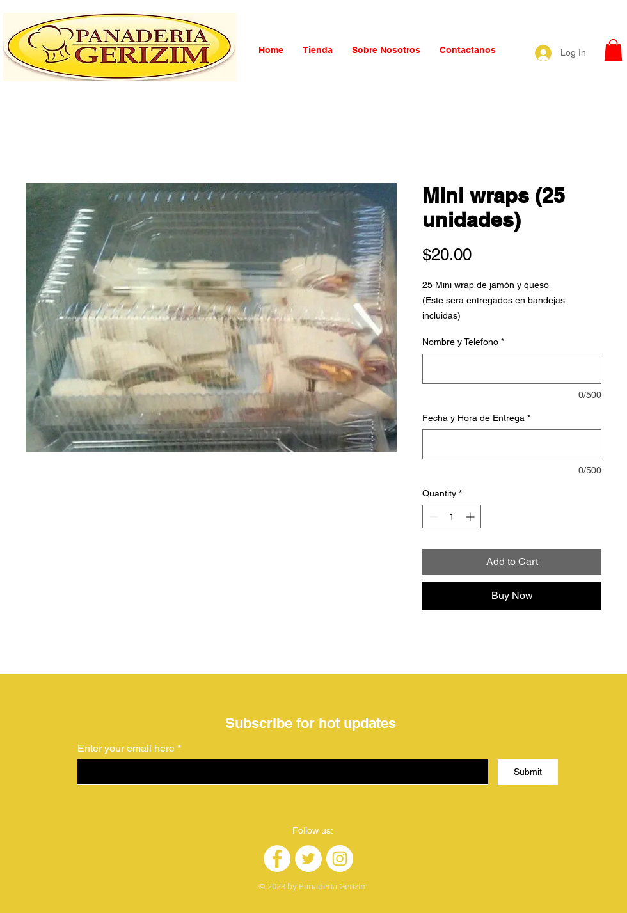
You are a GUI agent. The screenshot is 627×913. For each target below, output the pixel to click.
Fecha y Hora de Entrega (476, 418)
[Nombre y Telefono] (512, 369)
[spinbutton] (451, 516)
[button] (613, 50)
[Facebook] (277, 858)
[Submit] (528, 772)
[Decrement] (432, 516)
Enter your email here (126, 748)
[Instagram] (339, 858)
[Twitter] (308, 858)
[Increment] (471, 516)
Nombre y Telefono (463, 342)
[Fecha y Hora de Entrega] (512, 444)
